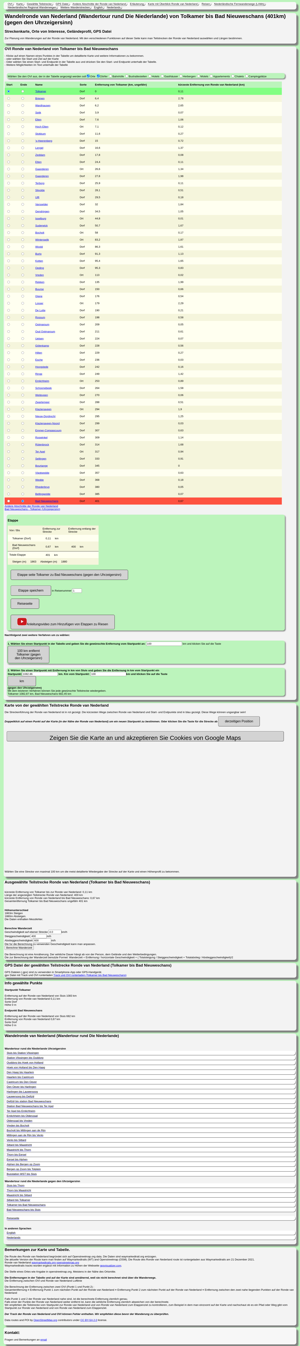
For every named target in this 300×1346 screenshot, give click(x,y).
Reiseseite (25, 603)
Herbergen (189, 76)
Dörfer (104, 76)
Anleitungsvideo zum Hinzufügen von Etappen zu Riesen (62, 622)
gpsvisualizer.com (110, 1265)
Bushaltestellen (138, 76)
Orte (92, 76)
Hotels (155, 76)
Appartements (221, 76)
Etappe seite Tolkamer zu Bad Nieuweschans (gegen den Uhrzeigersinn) (69, 574)
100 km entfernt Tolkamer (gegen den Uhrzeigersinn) (28, 654)
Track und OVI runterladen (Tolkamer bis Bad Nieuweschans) (89, 975)
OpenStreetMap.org (45, 1320)
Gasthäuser (171, 76)
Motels (204, 76)
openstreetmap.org (67, 1262)
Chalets (239, 76)
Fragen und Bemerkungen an (22, 1339)
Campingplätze (258, 76)
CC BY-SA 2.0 (88, 1320)
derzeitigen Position (239, 721)
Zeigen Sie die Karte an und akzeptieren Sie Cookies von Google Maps (145, 737)
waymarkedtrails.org (44, 1262)
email (43, 1339)
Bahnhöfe (118, 76)
